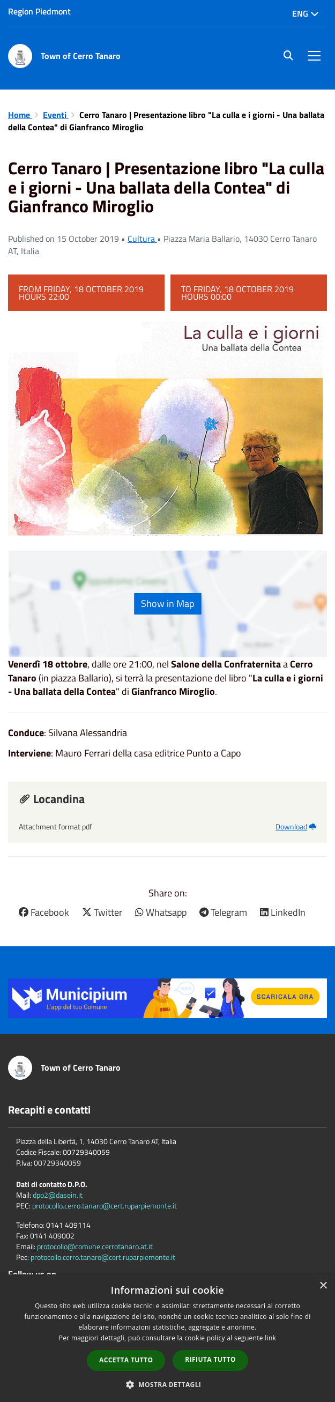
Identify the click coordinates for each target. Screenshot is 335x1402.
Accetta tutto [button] (126, 1359)
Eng (305, 13)
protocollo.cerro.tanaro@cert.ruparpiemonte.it (104, 1205)
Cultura (142, 238)
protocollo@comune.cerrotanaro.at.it (95, 1246)
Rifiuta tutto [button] (210, 1359)
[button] (168, 1384)
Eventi (56, 114)
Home (20, 114)
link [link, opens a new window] (270, 1337)
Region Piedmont (39, 11)
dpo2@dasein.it (58, 1194)
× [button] (323, 1286)
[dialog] (167, 1338)
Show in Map (167, 603)
